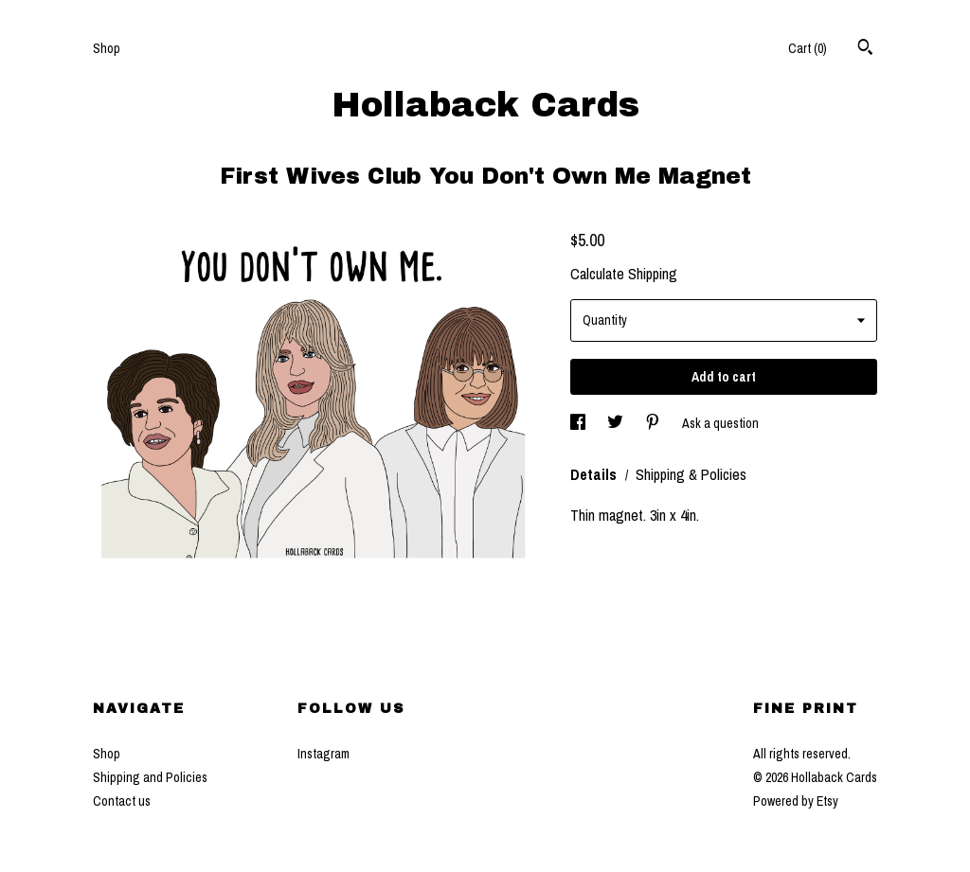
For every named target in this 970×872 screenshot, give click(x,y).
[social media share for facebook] (579, 423)
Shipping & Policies (691, 474)
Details (595, 474)
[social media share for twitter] (616, 423)
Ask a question (720, 423)
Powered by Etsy (795, 801)
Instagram (323, 753)
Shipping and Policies (150, 777)
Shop (106, 48)
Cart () (807, 48)
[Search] (865, 49)
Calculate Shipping (623, 273)
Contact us (122, 801)
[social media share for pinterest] (654, 423)
